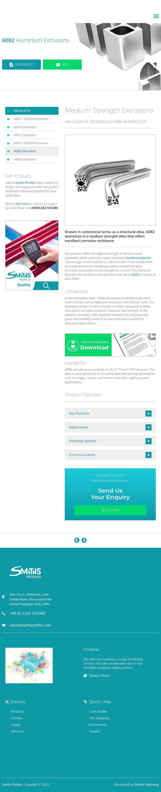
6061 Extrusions (25, 135)
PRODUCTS (22, 111)
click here (21, 203)
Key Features (110, 413)
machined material (138, 258)
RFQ (62, 65)
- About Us (16, 731)
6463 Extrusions (25, 159)
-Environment (97, 724)
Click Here (110, 510)
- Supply (15, 724)
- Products (16, 711)
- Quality (94, 731)
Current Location (110, 455)
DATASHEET (21, 65)
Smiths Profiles (25, 182)
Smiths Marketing (147, 784)
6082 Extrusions (25, 151)
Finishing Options (110, 441)
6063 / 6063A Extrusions (31, 143)
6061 (135, 274)
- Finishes (16, 718)
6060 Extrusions (25, 127)
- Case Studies (97, 711)
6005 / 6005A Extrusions (31, 119)
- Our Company (98, 718)
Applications (110, 427)
